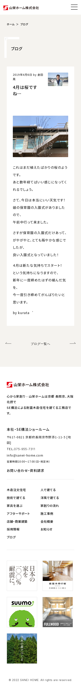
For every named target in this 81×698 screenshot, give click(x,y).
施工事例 (46, 513)
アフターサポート (18, 513)
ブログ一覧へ (40, 344)
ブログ (24, 24)
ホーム (11, 24)
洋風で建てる (49, 497)
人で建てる (48, 490)
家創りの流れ (49, 505)
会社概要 (46, 521)
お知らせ (46, 529)
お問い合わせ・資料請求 (25, 470)
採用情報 (13, 529)
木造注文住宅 (16, 490)
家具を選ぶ (14, 505)
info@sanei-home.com (25, 455)
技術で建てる (16, 497)
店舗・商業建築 (17, 521)
